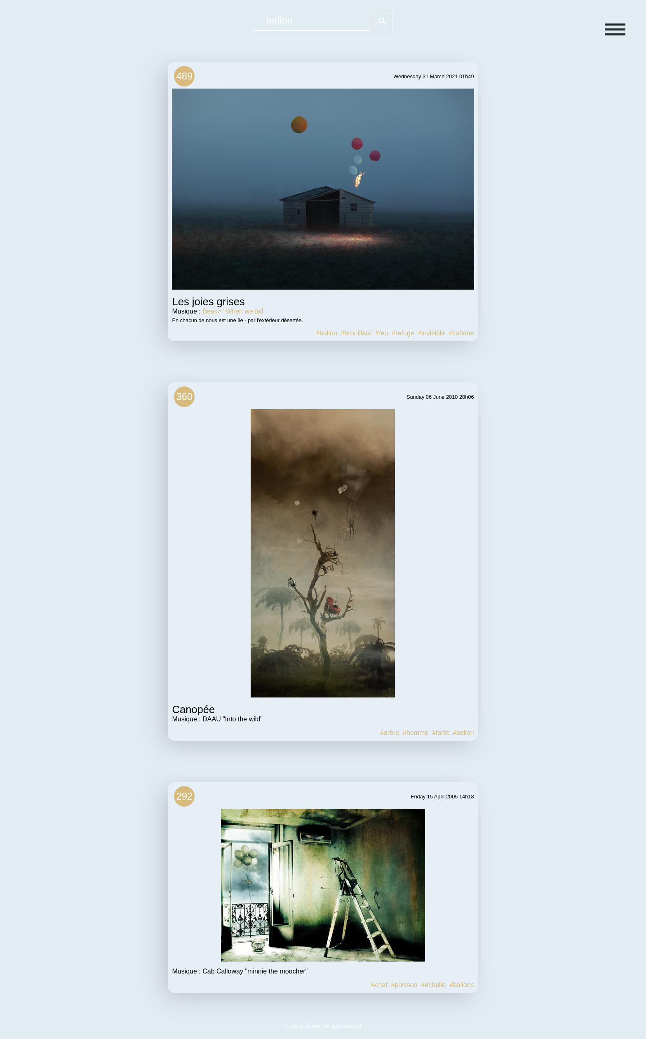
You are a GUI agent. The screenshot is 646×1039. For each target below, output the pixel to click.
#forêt (440, 732)
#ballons (461, 984)
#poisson (404, 984)
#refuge (403, 333)
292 (184, 796)
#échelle (433, 984)
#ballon (326, 333)
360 (184, 396)
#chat (379, 984)
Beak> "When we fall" (233, 311)
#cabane (461, 333)
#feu (381, 333)
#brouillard (356, 333)
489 (184, 76)
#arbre (389, 732)
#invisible (431, 333)
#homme (415, 732)
